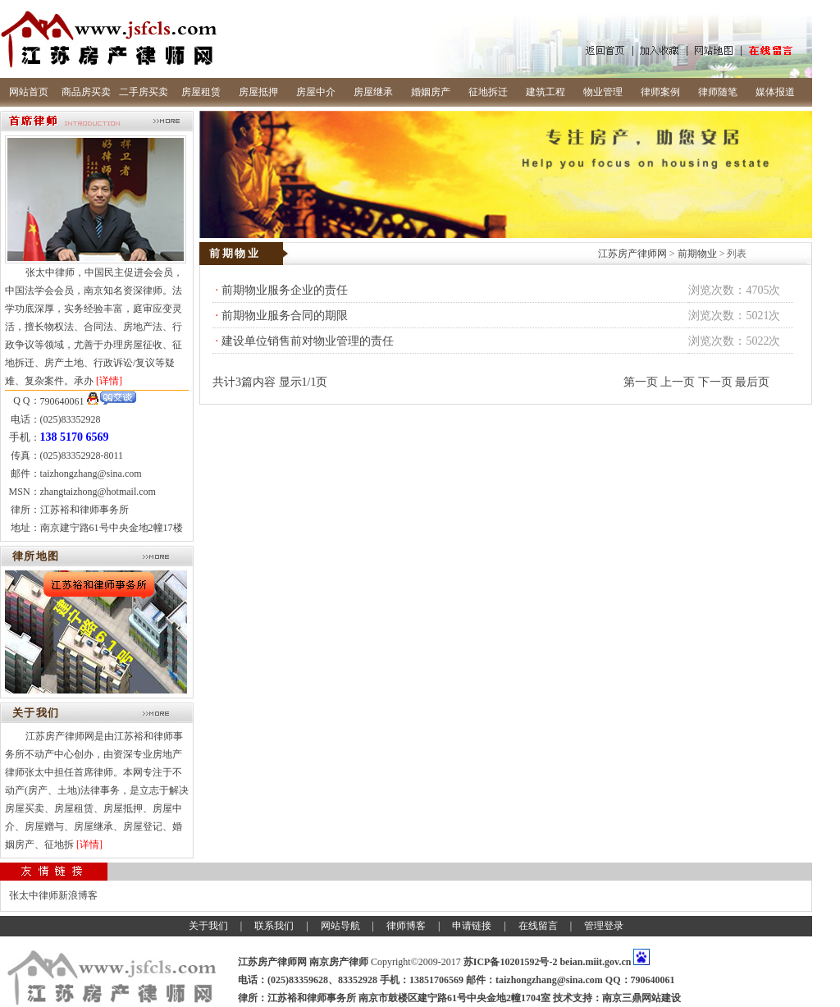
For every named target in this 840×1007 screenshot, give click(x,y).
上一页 (677, 382)
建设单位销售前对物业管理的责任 (307, 341)
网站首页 (28, 92)
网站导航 (340, 925)
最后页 (752, 382)
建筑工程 (545, 92)
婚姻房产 (430, 92)
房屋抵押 (258, 92)
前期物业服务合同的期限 (284, 315)
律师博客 (406, 925)
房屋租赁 (201, 92)
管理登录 (603, 925)
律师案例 (660, 92)
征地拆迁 (488, 92)
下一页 (715, 382)
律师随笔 (717, 92)
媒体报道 (775, 92)
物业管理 (603, 92)
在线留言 (538, 925)
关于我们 (208, 925)
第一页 (640, 382)
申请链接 (471, 925)
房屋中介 (316, 92)
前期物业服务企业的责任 (284, 290)
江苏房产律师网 (632, 253)
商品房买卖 (86, 92)
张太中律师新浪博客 (53, 895)
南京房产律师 (338, 962)
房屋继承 (373, 92)
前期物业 (697, 253)
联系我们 (274, 925)
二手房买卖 (143, 92)
